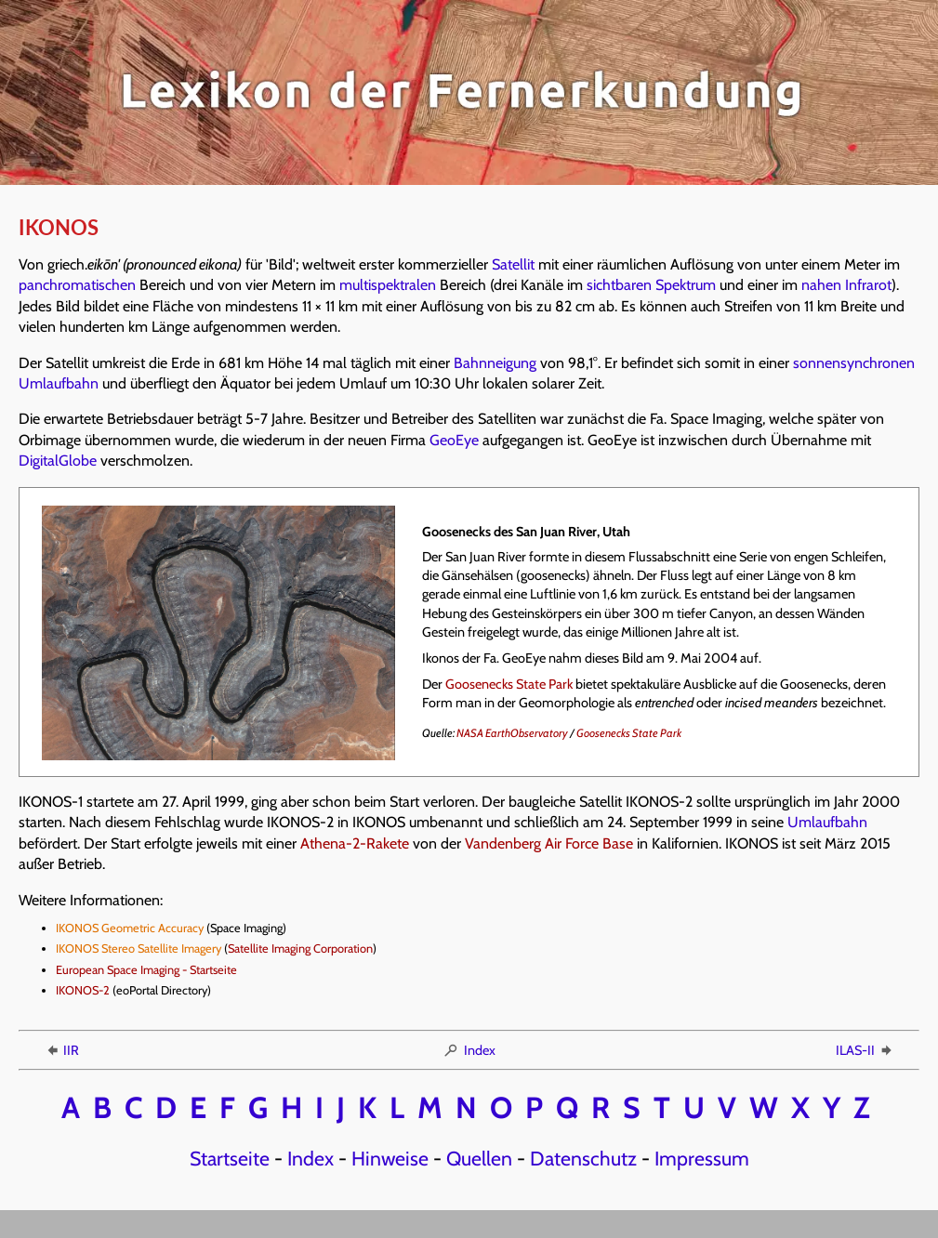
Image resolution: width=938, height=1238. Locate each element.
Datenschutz (583, 1158)
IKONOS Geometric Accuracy (130, 928)
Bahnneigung (495, 363)
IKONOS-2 (83, 990)
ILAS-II (865, 1050)
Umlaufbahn (827, 822)
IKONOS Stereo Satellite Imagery (138, 948)
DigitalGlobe (58, 460)
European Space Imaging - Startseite (146, 970)
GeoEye (454, 440)
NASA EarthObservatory (512, 733)
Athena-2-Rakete (354, 843)
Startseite (230, 1158)
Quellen (479, 1158)
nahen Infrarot (846, 285)
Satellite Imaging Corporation (300, 948)
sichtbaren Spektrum (651, 285)
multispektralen (387, 285)
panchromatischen (77, 285)
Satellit (513, 264)
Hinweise (390, 1158)
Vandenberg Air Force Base (549, 843)
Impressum (701, 1158)
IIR (61, 1050)
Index (469, 1050)
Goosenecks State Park (509, 684)
